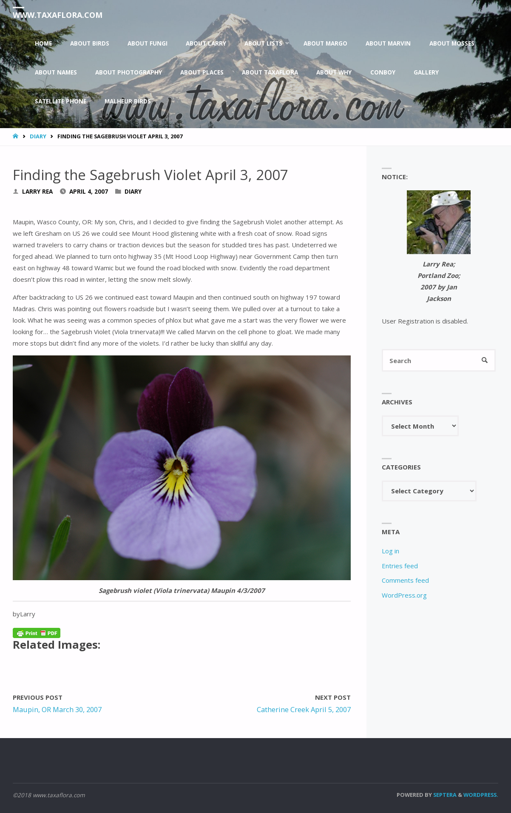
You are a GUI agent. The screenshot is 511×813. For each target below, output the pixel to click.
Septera (444, 795)
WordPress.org (404, 595)
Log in (390, 551)
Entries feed (400, 565)
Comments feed (405, 580)
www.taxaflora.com (57, 15)
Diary (38, 136)
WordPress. (480, 795)
